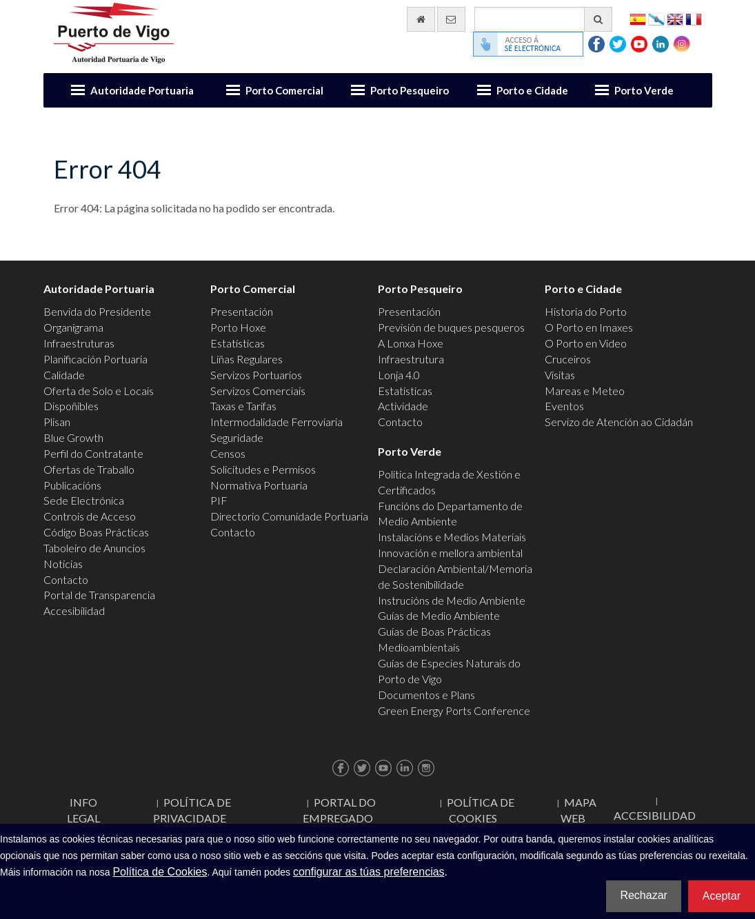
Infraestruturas (78, 343)
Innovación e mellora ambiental (450, 552)
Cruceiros (568, 358)
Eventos (564, 405)
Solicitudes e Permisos (263, 469)
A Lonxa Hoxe (410, 343)
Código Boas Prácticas (96, 531)
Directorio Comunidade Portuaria (289, 516)
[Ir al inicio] (421, 19)
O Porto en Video (586, 343)
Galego (656, 18)
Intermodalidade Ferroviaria (276, 421)
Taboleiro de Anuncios (94, 547)
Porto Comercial (284, 90)
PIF (219, 500)
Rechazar (643, 895)
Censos (227, 453)
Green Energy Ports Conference (454, 710)
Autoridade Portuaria (142, 90)
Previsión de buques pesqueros (451, 327)
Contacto (65, 579)
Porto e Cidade (532, 90)
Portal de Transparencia (99, 594)
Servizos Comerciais (257, 390)
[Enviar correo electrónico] (451, 19)
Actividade (403, 405)
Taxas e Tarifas (243, 405)
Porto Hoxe (238, 327)
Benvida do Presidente (97, 311)
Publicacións (72, 485)
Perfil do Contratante (93, 453)
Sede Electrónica (83, 500)
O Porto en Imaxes (589, 327)
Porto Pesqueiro (409, 90)
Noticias (63, 563)
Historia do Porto (586, 311)
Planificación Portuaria (95, 358)
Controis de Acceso (89, 516)
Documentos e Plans (426, 694)
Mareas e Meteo (585, 390)
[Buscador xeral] (543, 19)
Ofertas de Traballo (88, 469)
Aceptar (722, 896)
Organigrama (73, 327)
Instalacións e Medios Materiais (452, 536)
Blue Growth (73, 437)
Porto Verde (644, 90)
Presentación (241, 311)
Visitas (560, 374)
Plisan (56, 421)
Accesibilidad (74, 610)
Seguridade (236, 437)
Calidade (64, 374)
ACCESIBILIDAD (655, 815)
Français (693, 18)
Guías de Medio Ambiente (439, 615)
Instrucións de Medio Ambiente (451, 600)
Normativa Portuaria (259, 485)
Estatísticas (237, 343)
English (675, 18)
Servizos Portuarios (256, 374)
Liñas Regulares (246, 358)
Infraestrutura (411, 358)
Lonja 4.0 (399, 374)
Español (638, 18)
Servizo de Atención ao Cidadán (619, 421)
